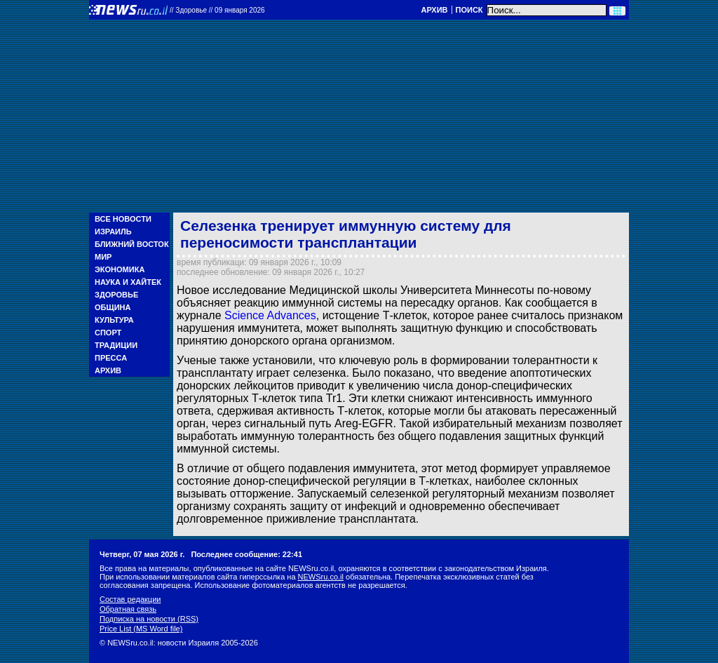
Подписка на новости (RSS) (149, 619)
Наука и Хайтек (128, 282)
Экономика (119, 269)
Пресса (111, 358)
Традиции (116, 345)
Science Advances (270, 315)
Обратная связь (128, 609)
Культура (114, 320)
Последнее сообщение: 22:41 (246, 554)
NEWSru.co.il (321, 576)
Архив (434, 10)
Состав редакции (130, 599)
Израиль (113, 231)
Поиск (469, 10)
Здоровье (116, 294)
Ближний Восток (132, 244)
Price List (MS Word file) (141, 628)
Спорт (108, 332)
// (217, 10)
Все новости (123, 219)
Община (112, 307)
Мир (103, 257)
